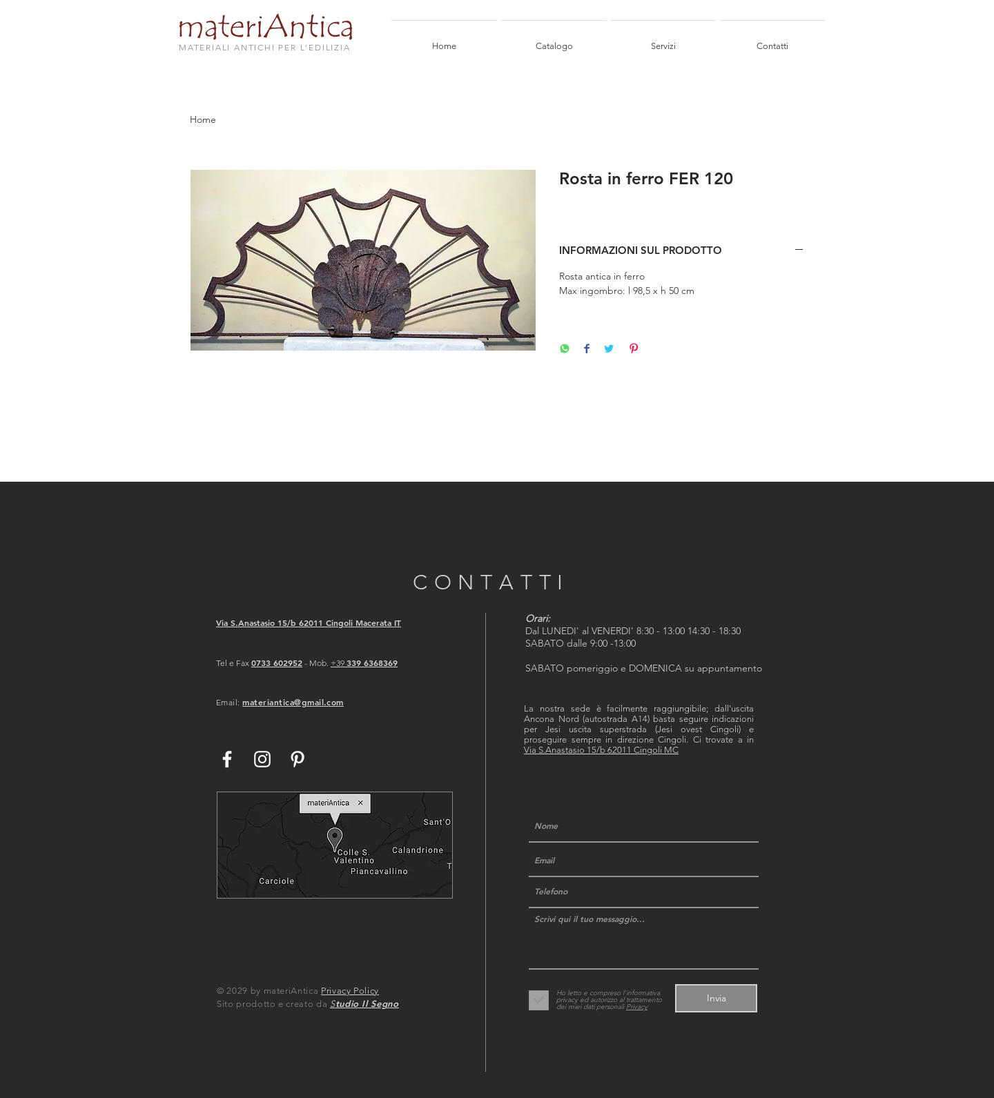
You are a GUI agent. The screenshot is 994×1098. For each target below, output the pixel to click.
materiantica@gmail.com (293, 701)
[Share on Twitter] (608, 349)
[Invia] (716, 998)
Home (203, 119)
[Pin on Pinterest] (633, 349)
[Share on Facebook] (586, 349)
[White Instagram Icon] (262, 759)
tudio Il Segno (367, 1003)
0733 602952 (276, 662)
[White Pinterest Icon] (297, 759)
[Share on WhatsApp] (564, 349)
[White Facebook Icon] (227, 759)
